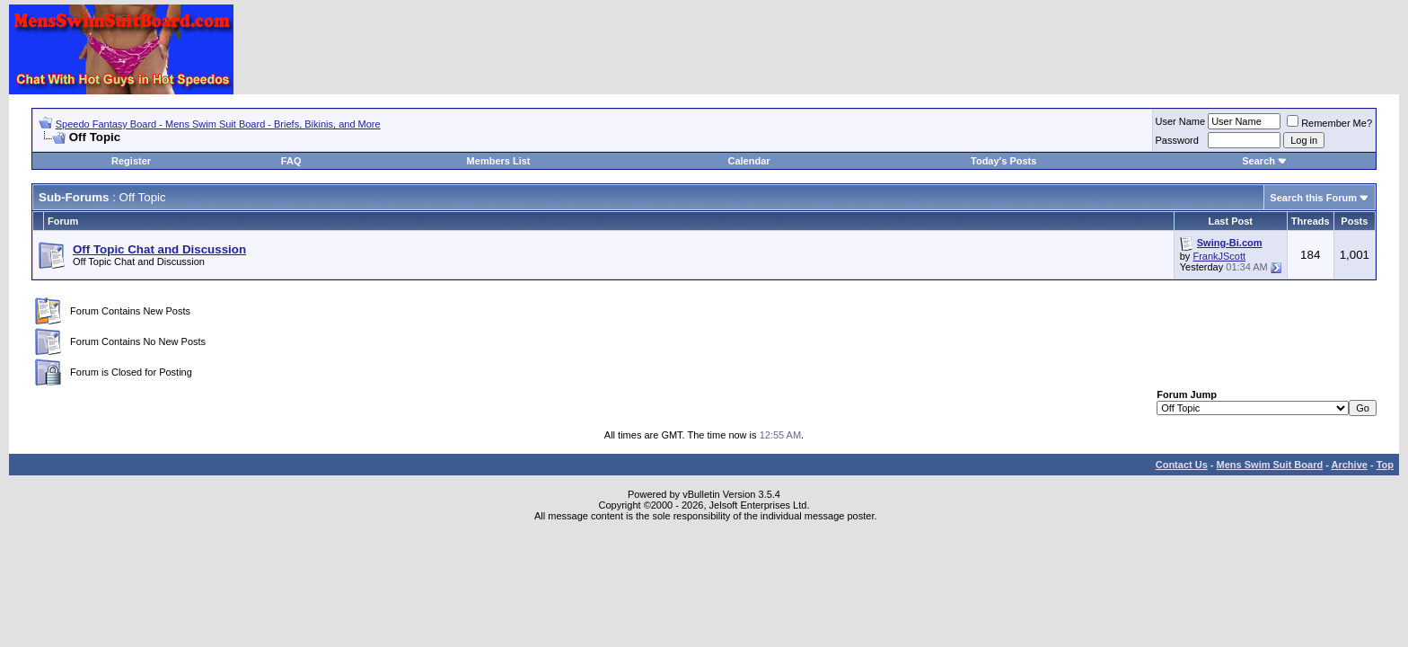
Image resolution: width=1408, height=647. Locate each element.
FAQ (291, 160)
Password (1177, 140)
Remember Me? (1329, 123)
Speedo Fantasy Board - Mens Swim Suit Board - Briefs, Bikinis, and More (218, 124)
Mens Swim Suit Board (1270, 464)
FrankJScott (1218, 256)
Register (131, 160)
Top (1385, 464)
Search (1258, 160)
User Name (1181, 121)
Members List (499, 160)
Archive (1350, 464)
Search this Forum (1313, 197)
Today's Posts (1003, 160)
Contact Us (1182, 464)
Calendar (748, 160)
